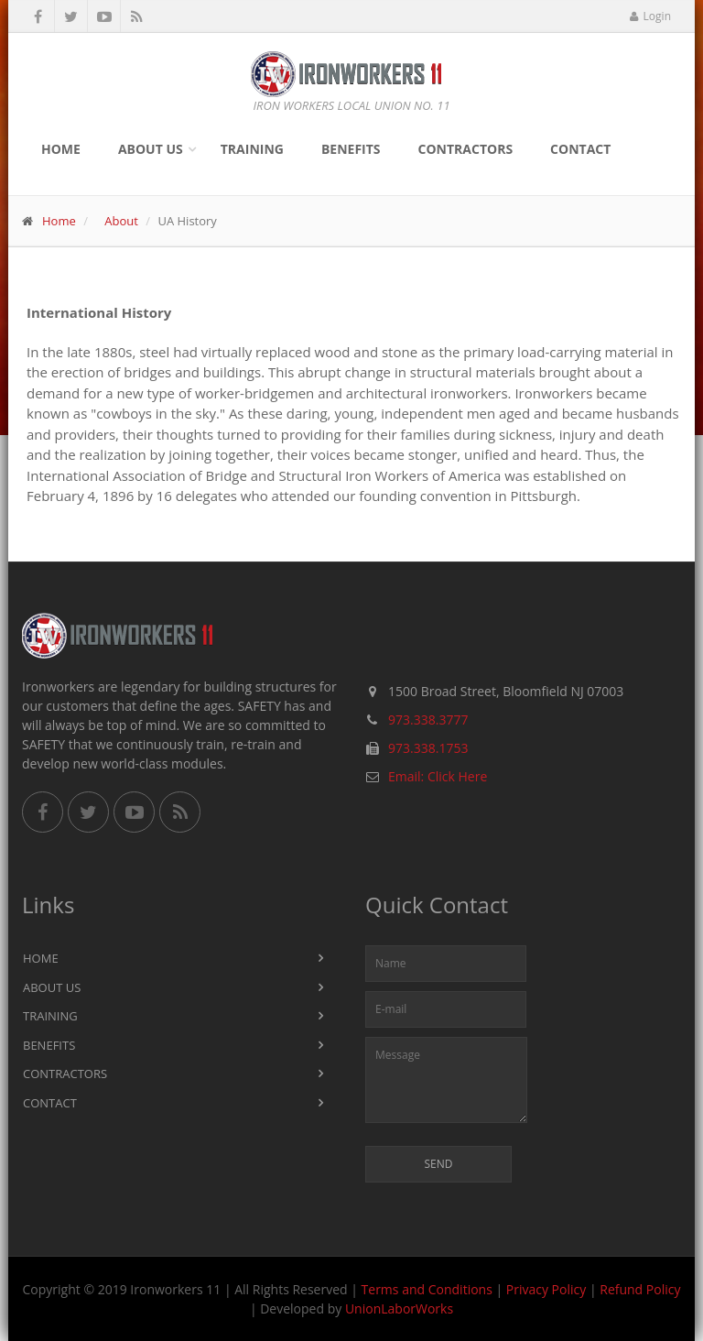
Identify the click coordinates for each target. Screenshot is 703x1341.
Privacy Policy (546, 1289)
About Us (150, 149)
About (121, 221)
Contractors (466, 149)
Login (650, 16)
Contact (580, 149)
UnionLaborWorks (399, 1308)
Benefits (351, 149)
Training (252, 149)
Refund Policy (640, 1289)
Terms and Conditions (427, 1289)
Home (61, 149)
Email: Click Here (437, 776)
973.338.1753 (428, 748)
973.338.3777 (428, 719)
